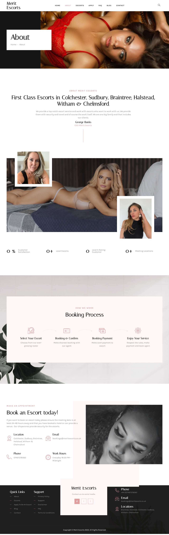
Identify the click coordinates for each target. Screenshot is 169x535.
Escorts (79, 6)
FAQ (101, 6)
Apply (91, 6)
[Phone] (117, 491)
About (67, 6)
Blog (110, 6)
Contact (122, 6)
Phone (125, 490)
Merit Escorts (13, 5)
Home (55, 6)
